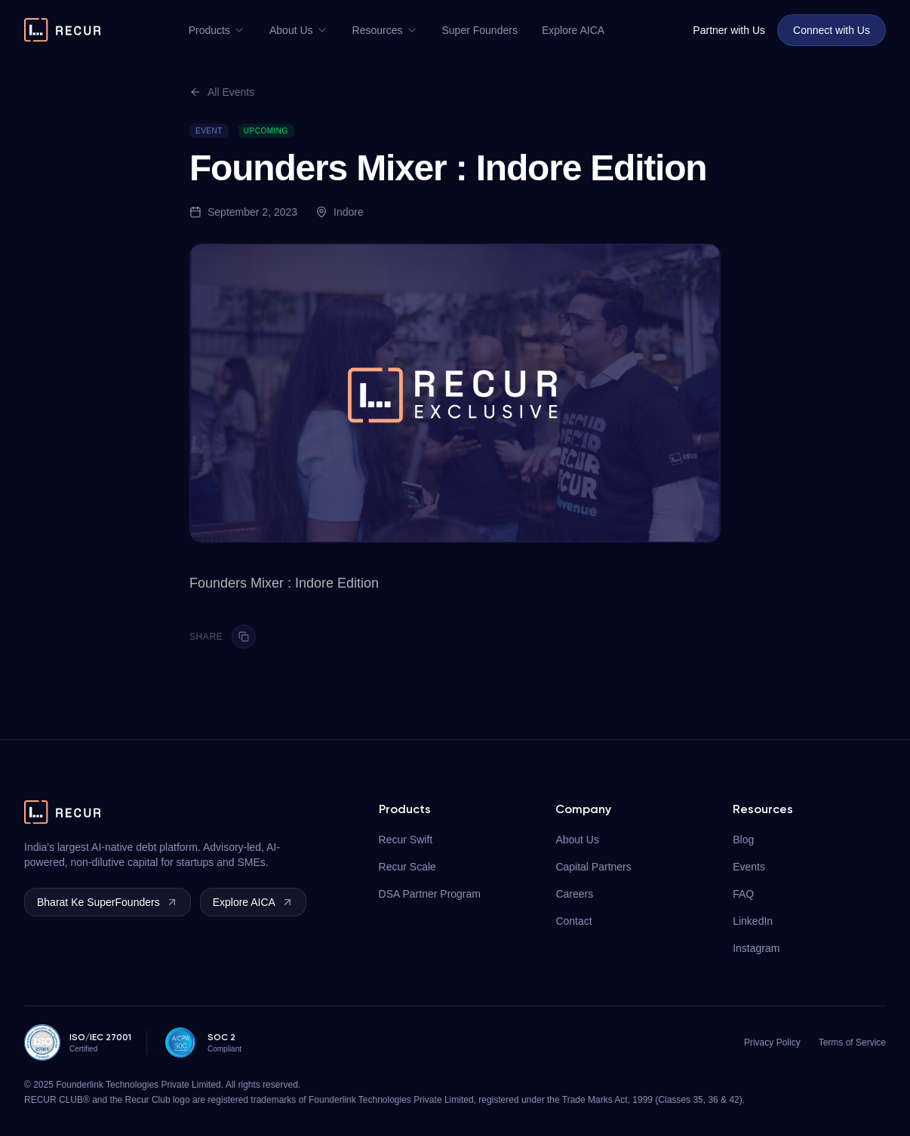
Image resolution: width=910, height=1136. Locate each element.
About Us (298, 30)
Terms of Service (852, 1042)
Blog (743, 840)
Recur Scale (407, 867)
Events (749, 867)
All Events (221, 92)
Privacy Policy (772, 1042)
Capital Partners (593, 867)
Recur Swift (406, 840)
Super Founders (480, 30)
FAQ (743, 894)
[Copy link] (244, 637)
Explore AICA (573, 30)
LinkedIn (753, 921)
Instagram (756, 948)
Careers (574, 894)
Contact (573, 921)
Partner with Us (729, 30)
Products (217, 30)
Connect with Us (831, 30)
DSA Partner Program (430, 894)
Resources (385, 30)
